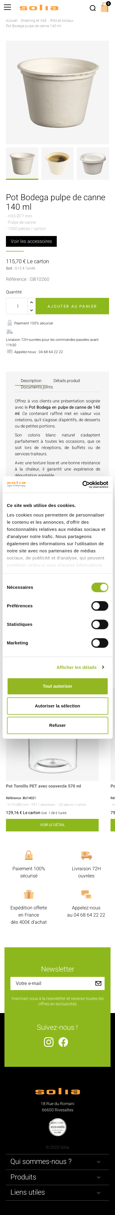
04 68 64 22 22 (89, 915)
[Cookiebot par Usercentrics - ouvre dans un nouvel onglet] (82, 484)
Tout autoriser (58, 686)
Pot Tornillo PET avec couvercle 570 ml (43, 786)
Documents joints (37, 387)
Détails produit (66, 381)
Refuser (57, 725)
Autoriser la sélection (57, 705)
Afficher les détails (76, 667)
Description (31, 381)
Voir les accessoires (31, 241)
